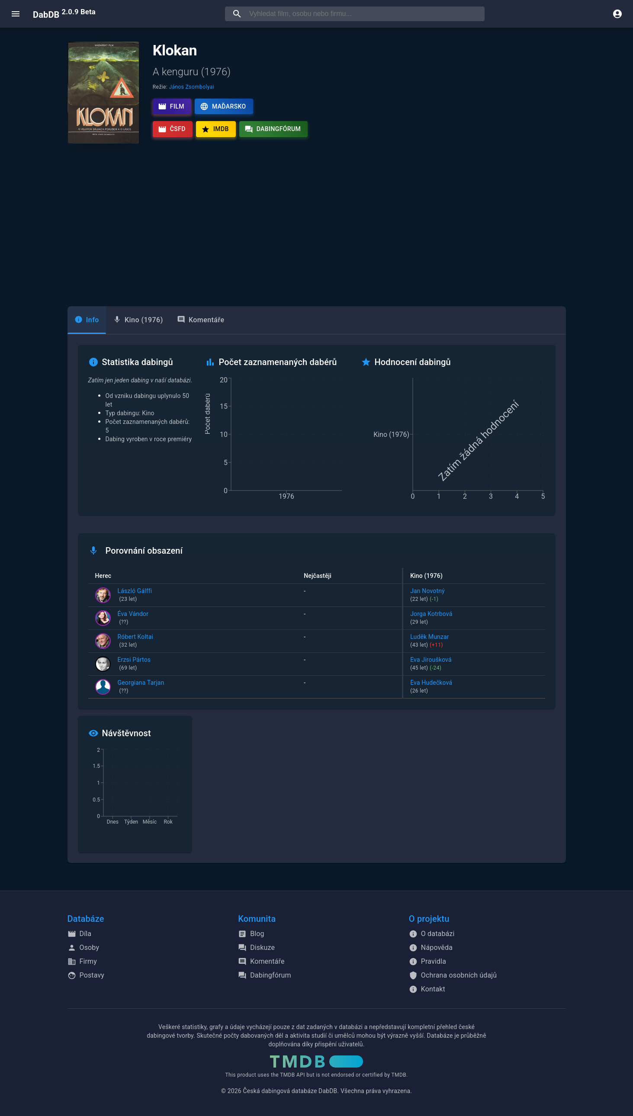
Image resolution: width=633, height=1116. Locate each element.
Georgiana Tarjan (141, 687)
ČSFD (172, 129)
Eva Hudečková (474, 687)
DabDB (64, 14)
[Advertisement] (316, 224)
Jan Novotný (474, 595)
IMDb (215, 129)
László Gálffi (135, 595)
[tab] (86, 320)
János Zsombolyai (191, 87)
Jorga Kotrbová (474, 618)
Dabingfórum (272, 129)
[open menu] (15, 13)
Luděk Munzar (474, 641)
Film (171, 106)
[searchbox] (365, 13)
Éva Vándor (133, 618)
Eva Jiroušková (474, 664)
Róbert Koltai (136, 641)
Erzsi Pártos (134, 664)
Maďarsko (223, 106)
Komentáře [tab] (201, 319)
